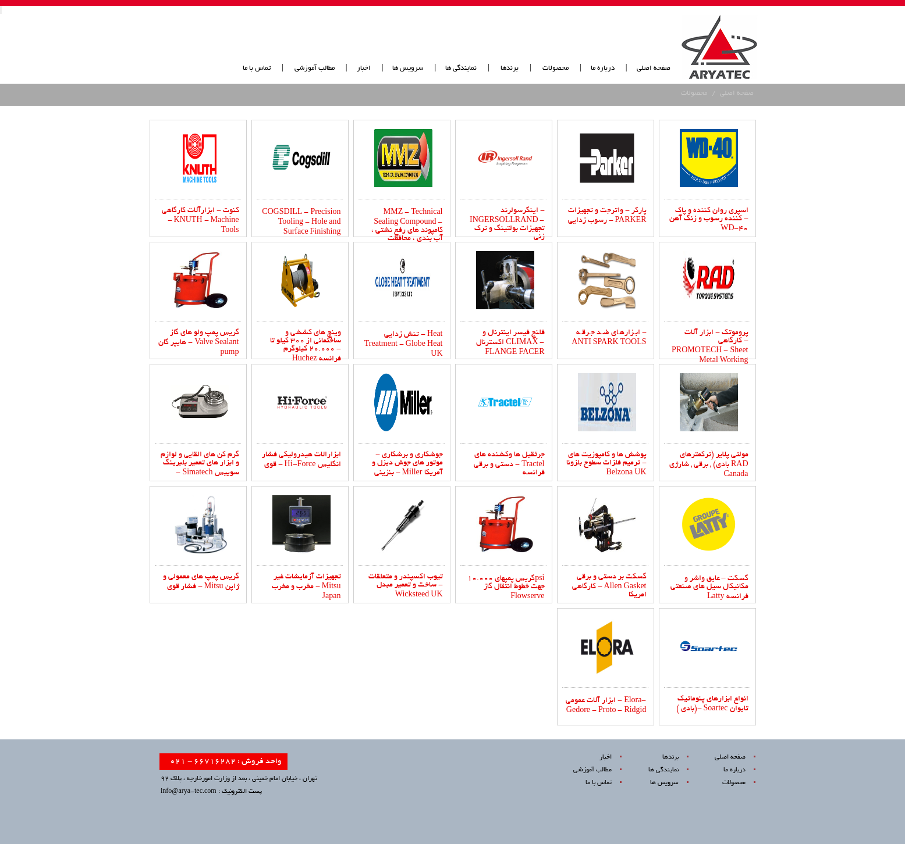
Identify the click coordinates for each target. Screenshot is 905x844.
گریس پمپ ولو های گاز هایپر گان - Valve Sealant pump (198, 343)
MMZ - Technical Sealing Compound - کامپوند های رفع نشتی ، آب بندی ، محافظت (407, 226)
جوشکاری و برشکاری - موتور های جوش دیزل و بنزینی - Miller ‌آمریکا (407, 464)
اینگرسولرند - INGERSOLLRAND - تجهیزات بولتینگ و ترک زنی (507, 224)
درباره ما (603, 68)
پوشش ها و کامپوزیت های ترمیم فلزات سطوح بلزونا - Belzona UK (606, 464)
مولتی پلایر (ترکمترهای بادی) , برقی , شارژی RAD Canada (708, 465)
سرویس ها (407, 68)
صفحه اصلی (653, 68)
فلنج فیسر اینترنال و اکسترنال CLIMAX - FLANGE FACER (510, 343)
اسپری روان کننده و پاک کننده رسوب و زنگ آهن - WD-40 (708, 220)
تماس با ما (257, 68)
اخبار (364, 68)
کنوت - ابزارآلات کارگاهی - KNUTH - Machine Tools (200, 221)
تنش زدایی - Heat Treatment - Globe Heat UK (403, 345)
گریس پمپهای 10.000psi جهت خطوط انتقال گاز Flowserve (505, 588)
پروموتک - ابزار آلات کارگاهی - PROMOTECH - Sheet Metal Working (710, 347)
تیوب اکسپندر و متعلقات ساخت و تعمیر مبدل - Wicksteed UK (405, 586)
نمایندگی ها (461, 68)
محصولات (555, 68)
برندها (510, 68)
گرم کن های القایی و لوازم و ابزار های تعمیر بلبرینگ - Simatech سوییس (200, 464)
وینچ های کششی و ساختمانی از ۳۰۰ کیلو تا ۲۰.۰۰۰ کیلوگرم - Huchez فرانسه (305, 346)
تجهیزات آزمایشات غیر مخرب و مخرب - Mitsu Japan (306, 587)
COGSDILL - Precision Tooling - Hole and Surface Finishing (301, 223)
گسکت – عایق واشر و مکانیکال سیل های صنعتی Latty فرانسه (709, 588)
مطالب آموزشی (314, 68)
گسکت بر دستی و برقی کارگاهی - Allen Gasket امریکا (609, 586)
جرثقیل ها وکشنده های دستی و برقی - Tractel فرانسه (509, 464)
